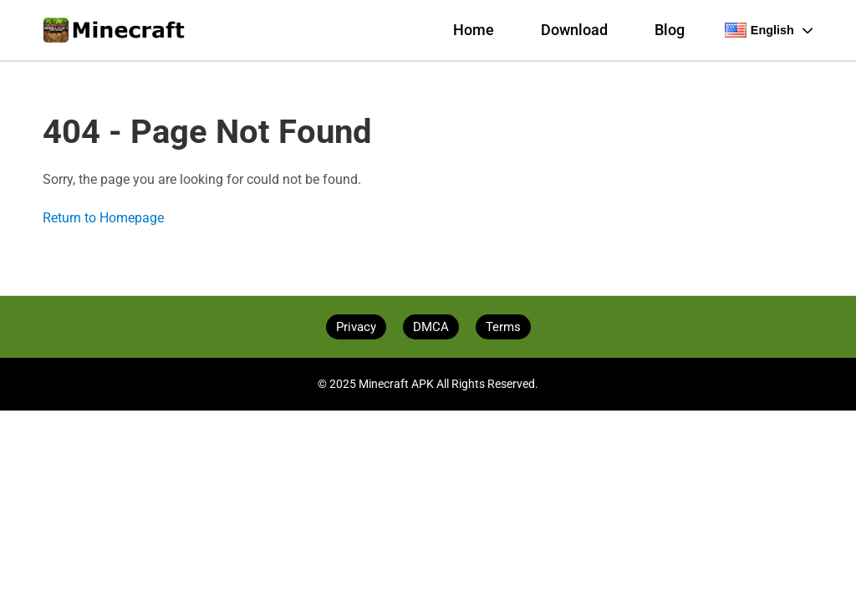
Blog (670, 30)
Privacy (356, 326)
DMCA (431, 326)
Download (574, 30)
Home (473, 30)
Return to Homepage (103, 218)
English (769, 30)
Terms (503, 326)
